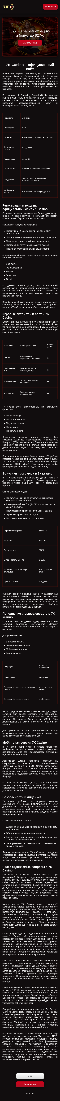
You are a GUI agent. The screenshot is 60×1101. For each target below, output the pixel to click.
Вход (30, 1076)
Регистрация (50, 7)
